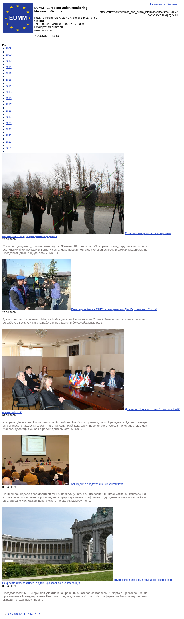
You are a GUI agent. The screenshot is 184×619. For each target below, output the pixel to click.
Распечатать (157, 4)
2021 (9, 129)
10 (20, 613)
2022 (9, 135)
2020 (9, 123)
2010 (9, 61)
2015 (9, 92)
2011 (9, 67)
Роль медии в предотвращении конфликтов (96, 484)
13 (31, 613)
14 (34, 613)
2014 (9, 85)
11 (23, 613)
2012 (9, 73)
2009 (9, 54)
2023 (9, 141)
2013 (9, 79)
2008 (9, 48)
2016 (9, 98)
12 (27, 613)
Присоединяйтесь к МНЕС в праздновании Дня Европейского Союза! (114, 309)
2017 (9, 104)
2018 (9, 110)
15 (38, 613)
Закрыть (172, 4)
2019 (9, 117)
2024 (9, 148)
